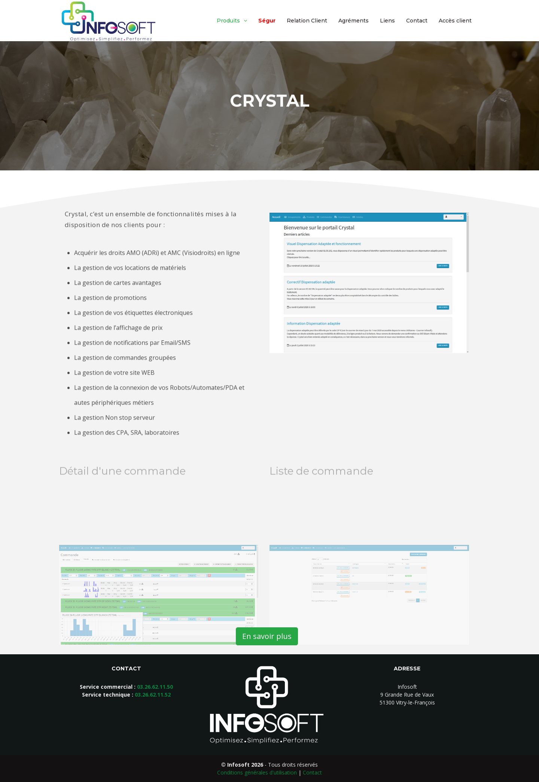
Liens (387, 20)
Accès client (455, 20)
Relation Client (307, 20)
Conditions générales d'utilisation (257, 772)
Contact (416, 20)
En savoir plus (267, 636)
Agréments (353, 20)
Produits (228, 20)
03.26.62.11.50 (155, 686)
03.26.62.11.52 (153, 694)
